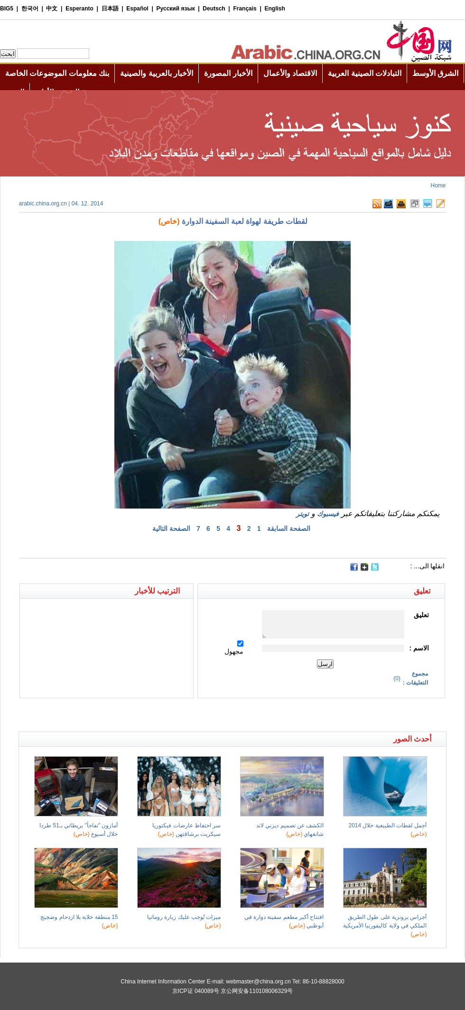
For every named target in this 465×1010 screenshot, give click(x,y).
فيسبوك (328, 514)
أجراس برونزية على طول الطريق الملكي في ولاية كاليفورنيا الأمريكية (385, 925)
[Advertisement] (125, 715)
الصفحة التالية (171, 528)
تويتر (302, 514)
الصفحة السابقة (288, 528)
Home (438, 185)
